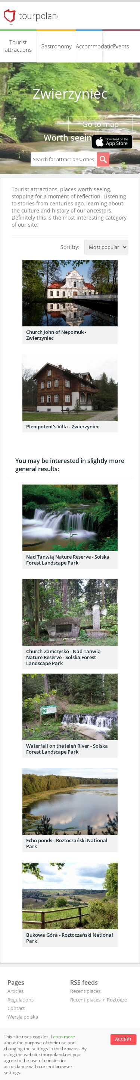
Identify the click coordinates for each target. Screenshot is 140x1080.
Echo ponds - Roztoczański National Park (67, 843)
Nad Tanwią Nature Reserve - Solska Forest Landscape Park (67, 560)
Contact (16, 1008)
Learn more (63, 1036)
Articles (15, 991)
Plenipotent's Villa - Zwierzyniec (62, 426)
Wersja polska (22, 1016)
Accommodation (89, 46)
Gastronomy (56, 46)
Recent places (85, 991)
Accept (123, 1039)
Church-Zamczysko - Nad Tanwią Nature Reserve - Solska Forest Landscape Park (63, 657)
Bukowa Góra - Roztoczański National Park (69, 938)
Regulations (20, 999)
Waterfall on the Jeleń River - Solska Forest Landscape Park (67, 749)
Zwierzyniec (70, 93)
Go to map (100, 124)
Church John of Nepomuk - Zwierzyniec (56, 335)
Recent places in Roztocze (98, 999)
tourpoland (40, 16)
